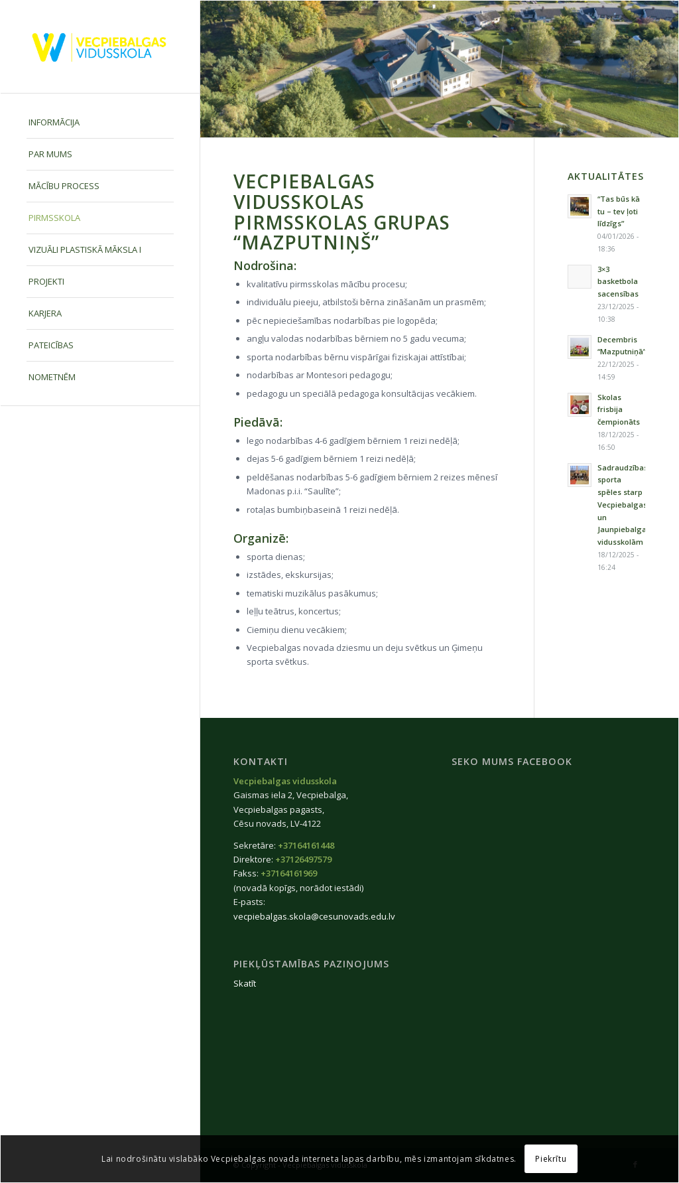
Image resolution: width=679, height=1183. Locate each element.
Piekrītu (550, 1158)
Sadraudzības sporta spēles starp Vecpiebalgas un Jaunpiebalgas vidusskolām (623, 504)
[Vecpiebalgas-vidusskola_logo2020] (100, 46)
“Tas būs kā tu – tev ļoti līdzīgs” (618, 211)
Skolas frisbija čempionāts (618, 409)
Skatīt (244, 983)
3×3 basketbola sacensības (618, 281)
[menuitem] (100, 123)
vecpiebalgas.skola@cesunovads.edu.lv (314, 916)
